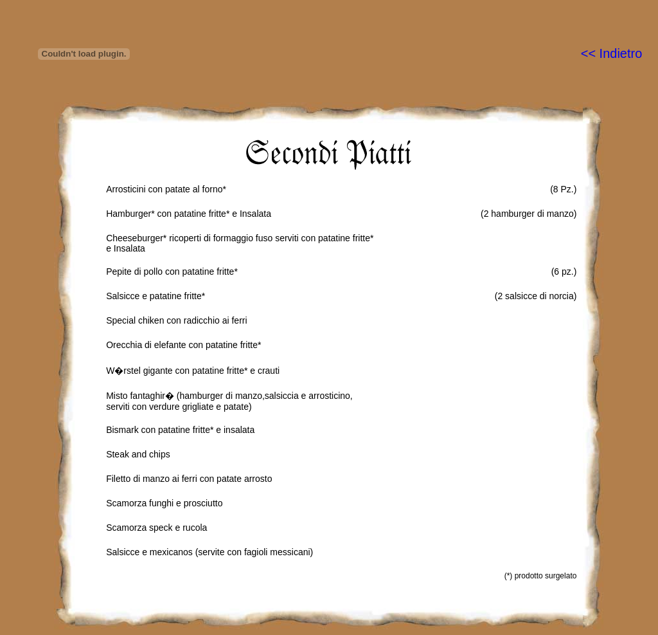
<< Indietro (612, 53)
